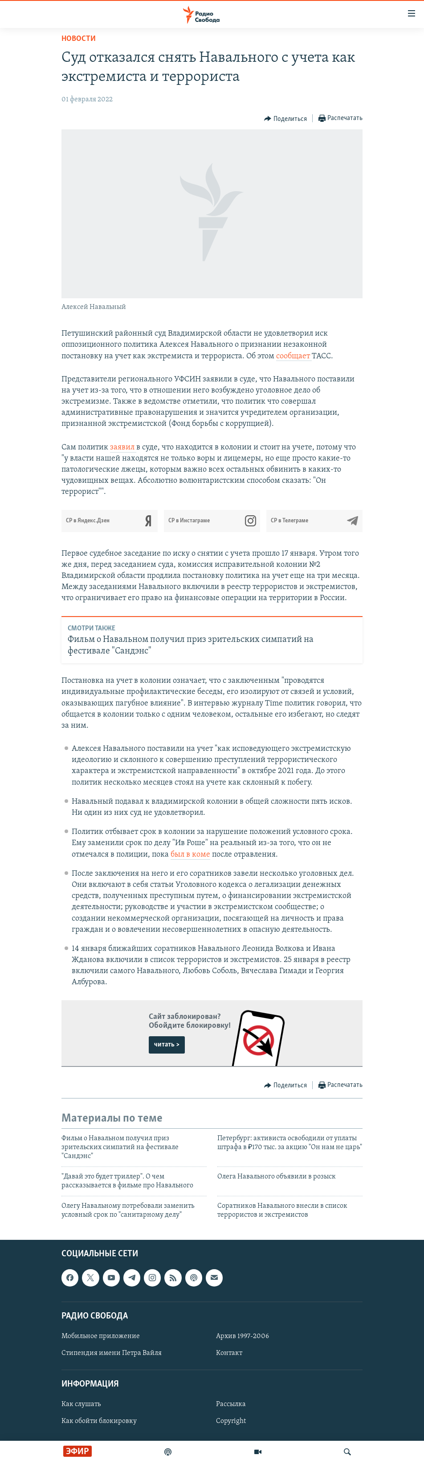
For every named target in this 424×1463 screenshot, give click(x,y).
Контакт (229, 1353)
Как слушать (81, 1404)
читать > (166, 1044)
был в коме (190, 854)
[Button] (285, 119)
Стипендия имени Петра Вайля (111, 1353)
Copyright (231, 1421)
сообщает (294, 356)
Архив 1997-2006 (242, 1336)
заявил (123, 447)
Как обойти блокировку (99, 1421)
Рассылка (231, 1404)
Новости (78, 39)
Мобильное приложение (100, 1336)
